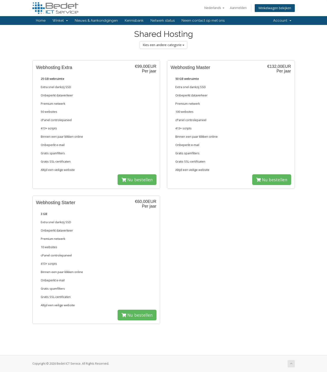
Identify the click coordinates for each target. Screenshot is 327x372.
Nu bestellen (137, 179)
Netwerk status (162, 20)
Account (282, 20)
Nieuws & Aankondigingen (96, 20)
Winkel (60, 20)
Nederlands (214, 8)
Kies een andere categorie (163, 45)
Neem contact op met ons (203, 20)
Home (41, 20)
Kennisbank (134, 20)
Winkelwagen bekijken (274, 8)
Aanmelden (238, 8)
